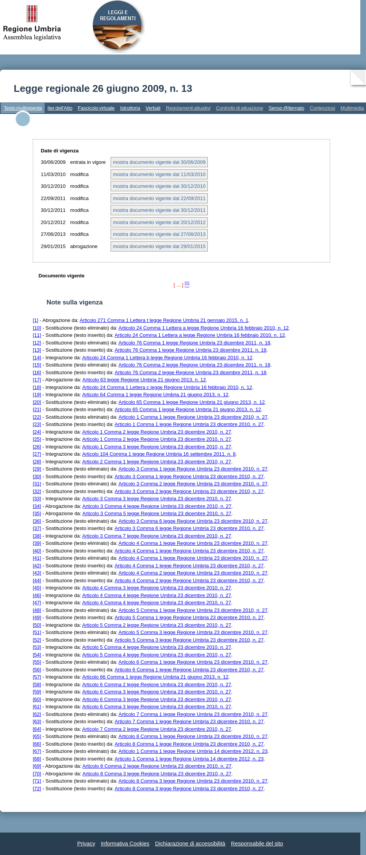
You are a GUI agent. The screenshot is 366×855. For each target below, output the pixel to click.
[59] (37, 692)
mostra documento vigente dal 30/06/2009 (159, 162)
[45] (37, 588)
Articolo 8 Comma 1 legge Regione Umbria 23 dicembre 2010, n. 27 (193, 736)
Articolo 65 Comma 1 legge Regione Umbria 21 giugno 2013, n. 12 (192, 402)
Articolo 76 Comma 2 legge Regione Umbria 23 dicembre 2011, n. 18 (194, 365)
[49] (37, 617)
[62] (37, 714)
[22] (37, 417)
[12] (37, 343)
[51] (37, 632)
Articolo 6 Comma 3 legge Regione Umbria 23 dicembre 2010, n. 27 (156, 692)
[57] (37, 677)
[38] (37, 536)
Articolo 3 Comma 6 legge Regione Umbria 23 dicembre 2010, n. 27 (193, 521)
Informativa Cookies (125, 844)
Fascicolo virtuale (96, 108)
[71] (37, 781)
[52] (37, 640)
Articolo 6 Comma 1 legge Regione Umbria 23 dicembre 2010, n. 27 (193, 662)
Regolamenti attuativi (188, 108)
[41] (37, 558)
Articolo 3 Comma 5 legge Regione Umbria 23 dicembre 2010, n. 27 (156, 513)
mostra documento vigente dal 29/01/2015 (159, 246)
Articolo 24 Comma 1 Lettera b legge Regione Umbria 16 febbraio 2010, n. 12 (167, 357)
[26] (37, 447)
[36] (37, 521)
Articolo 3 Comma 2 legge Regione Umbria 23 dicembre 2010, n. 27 (193, 484)
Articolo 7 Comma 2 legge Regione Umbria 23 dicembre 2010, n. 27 (156, 729)
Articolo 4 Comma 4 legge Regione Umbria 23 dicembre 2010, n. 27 (156, 595)
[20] (37, 402)
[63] (37, 721)
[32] (37, 491)
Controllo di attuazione (239, 108)
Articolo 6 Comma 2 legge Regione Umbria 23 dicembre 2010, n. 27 (156, 684)
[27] (37, 454)
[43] (37, 573)
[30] (37, 476)
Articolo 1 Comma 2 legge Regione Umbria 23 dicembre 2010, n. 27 (156, 432)
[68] (37, 759)
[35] (37, 513)
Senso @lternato (286, 108)
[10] (37, 328)
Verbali (153, 108)
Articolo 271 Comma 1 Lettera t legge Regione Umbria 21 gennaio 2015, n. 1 (164, 320)
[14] (37, 357)
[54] (37, 655)
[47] (37, 602)
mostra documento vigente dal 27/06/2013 (159, 234)
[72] (37, 788)
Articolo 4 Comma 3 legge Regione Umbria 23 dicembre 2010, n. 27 (156, 588)
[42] (37, 565)
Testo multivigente (23, 108)
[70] (37, 774)
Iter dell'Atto (60, 108)
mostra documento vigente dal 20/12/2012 (159, 222)
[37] (37, 528)
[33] (37, 498)
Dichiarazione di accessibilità (190, 844)
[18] (37, 387)
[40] (37, 551)
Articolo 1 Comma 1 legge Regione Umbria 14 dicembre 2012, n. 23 (193, 751)
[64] (37, 729)
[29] (37, 469)
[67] (37, 751)
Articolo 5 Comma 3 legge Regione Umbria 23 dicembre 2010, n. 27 (193, 632)
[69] (37, 766)
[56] (37, 669)
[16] (37, 372)
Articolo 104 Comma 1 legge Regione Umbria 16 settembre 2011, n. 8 (159, 454)
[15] (37, 365)
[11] (37, 335)
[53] (37, 647)
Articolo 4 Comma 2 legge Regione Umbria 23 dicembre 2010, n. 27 (193, 573)
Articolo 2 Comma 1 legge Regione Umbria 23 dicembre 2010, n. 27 (156, 461)
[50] (37, 625)
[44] (37, 580)
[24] (37, 432)
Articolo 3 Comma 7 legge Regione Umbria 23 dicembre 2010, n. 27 (156, 536)
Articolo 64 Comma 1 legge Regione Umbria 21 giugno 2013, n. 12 (155, 394)
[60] (37, 699)
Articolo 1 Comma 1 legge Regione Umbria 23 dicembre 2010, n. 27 (193, 417)
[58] (37, 684)
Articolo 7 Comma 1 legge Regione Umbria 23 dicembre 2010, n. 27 (193, 714)
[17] (37, 380)
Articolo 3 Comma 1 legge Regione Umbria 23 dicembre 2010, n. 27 (193, 469)
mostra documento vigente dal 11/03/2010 (159, 174)
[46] (37, 595)
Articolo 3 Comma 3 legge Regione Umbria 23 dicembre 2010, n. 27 (156, 498)
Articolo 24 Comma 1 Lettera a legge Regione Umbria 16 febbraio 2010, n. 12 (204, 328)
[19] (37, 394)
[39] (37, 543)
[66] (37, 744)
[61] (37, 706)
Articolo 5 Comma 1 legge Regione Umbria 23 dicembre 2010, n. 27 (193, 610)
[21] (37, 409)
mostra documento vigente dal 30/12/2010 (159, 186)
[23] (37, 424)
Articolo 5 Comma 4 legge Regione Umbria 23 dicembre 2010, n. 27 (156, 647)
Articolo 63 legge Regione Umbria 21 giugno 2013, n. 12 (144, 380)
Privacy (86, 844)
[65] (37, 736)
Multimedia (352, 108)
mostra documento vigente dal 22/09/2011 (159, 198)
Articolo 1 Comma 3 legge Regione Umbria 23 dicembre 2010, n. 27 (156, 447)
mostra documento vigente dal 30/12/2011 (159, 210)
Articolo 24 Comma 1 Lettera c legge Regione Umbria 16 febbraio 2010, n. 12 (167, 387)
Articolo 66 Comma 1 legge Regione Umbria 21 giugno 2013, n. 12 (155, 677)
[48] (37, 610)
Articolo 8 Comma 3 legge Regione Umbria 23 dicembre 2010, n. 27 (156, 774)
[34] (37, 506)
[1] (35, 320)
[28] (37, 461)
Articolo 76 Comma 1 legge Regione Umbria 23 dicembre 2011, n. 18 (194, 343)
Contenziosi (322, 108)
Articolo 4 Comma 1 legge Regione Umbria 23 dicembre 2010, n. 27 (193, 543)
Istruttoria (130, 108)
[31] (37, 484)
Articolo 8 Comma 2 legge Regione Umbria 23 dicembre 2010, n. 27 (156, 766)
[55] (37, 662)
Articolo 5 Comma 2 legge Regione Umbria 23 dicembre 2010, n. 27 (156, 625)
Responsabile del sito (257, 844)
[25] (37, 439)
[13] (37, 350)
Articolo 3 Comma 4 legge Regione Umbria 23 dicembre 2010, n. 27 (156, 506)
